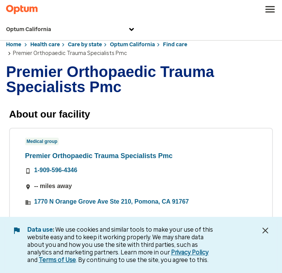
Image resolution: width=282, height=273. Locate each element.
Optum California (71, 29)
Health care (45, 44)
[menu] (270, 9)
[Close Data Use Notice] (265, 230)
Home (13, 44)
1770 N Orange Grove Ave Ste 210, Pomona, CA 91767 (111, 201)
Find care (175, 44)
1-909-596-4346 (55, 170)
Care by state (85, 44)
